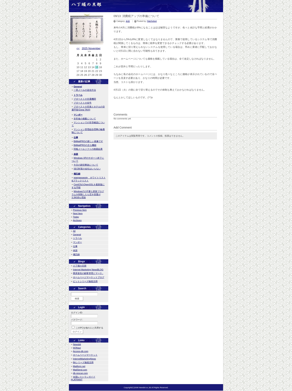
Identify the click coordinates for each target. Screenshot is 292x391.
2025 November (91, 48)
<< (77, 48)
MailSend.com (80, 370)
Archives (77, 220)
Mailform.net (79, 366)
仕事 (76, 137)
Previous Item (80, 210)
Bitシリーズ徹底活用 (83, 362)
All (74, 231)
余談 (128, 21)
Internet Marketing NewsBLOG (88, 269)
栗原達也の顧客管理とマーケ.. (88, 273)
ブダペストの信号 (82, 103)
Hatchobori (152, 21)
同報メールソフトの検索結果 (88, 149)
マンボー (78, 115)
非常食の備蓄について (85, 118)
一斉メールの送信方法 (85, 90)
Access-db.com (80, 351)
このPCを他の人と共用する (89, 328)
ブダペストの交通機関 (85, 99)
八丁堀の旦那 (79, 266)
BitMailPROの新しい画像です (88, 141)
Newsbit (77, 344)
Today (76, 217)
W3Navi (77, 348)
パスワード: (77, 319)
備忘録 (77, 173)
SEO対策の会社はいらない (87, 168)
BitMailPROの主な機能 (85, 145)
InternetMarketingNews (84, 359)
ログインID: (77, 312)
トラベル (78, 95)
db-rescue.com (80, 373)
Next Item (78, 213)
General (78, 86)
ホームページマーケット (85, 355)
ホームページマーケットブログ (88, 277)
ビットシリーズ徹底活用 (85, 281)
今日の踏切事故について (86, 165)
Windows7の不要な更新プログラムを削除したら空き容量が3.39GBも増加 (88, 194)
